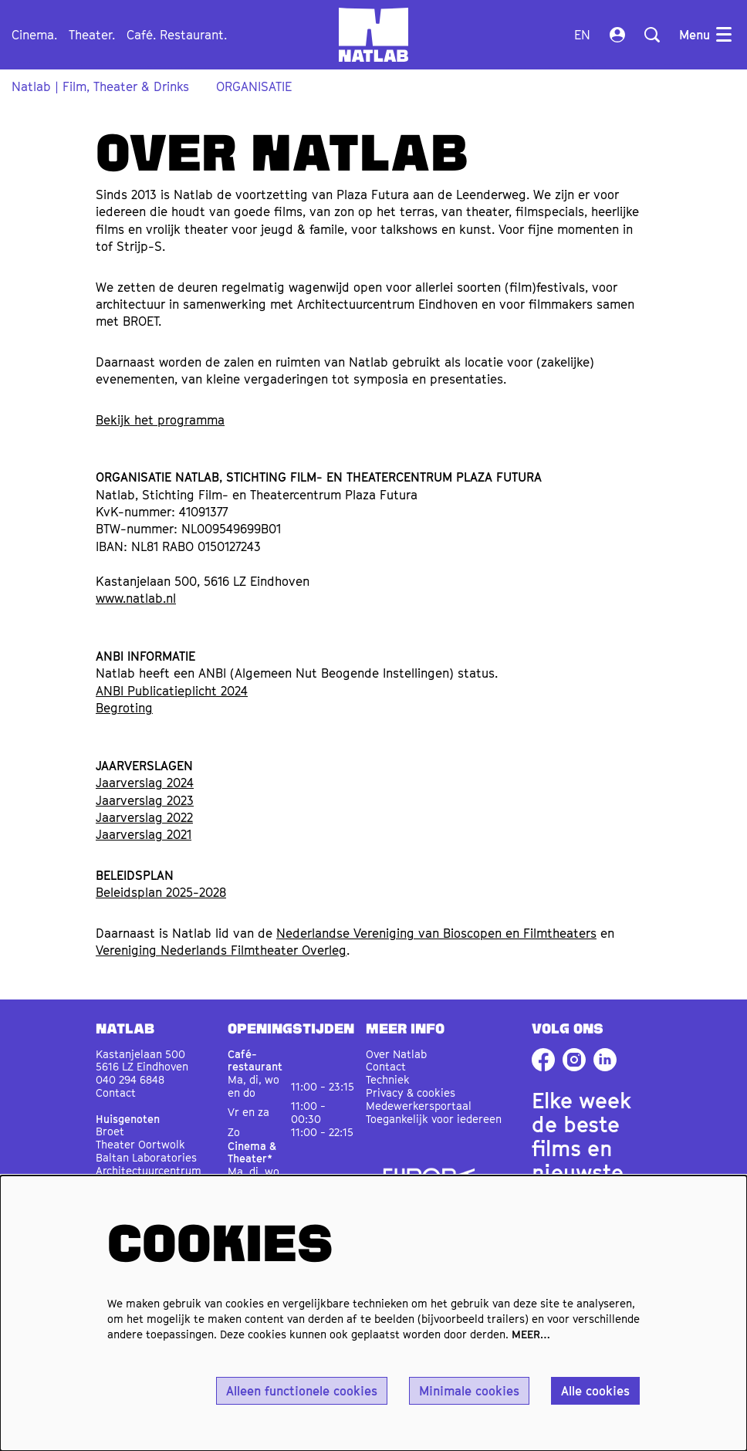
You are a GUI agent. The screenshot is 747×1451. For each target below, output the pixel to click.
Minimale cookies (469, 1391)
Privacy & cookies (410, 1092)
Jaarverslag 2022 (144, 817)
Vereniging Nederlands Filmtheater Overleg (221, 950)
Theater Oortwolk (140, 1144)
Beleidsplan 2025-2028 (161, 892)
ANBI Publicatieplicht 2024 (172, 690)
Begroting (124, 707)
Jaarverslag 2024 (145, 782)
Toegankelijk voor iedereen (434, 1118)
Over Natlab (396, 1053)
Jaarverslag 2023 (145, 800)
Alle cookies (595, 1391)
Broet (110, 1131)
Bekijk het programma (160, 420)
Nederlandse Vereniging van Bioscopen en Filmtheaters (436, 933)
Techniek (388, 1079)
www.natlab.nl (136, 598)
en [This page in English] (582, 35)
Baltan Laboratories (146, 1157)
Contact (116, 1092)
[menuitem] (34, 34)
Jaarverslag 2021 (143, 834)
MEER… (531, 1334)
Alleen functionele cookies (301, 1391)
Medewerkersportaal (419, 1105)
